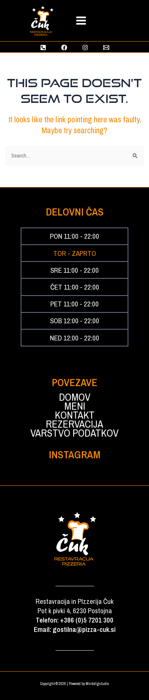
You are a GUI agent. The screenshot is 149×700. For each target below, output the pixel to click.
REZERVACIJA (74, 424)
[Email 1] (106, 48)
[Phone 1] (43, 48)
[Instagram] (85, 48)
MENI (74, 406)
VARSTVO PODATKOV (74, 433)
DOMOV (74, 397)
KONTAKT (75, 415)
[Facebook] (64, 48)
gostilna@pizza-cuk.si (84, 629)
